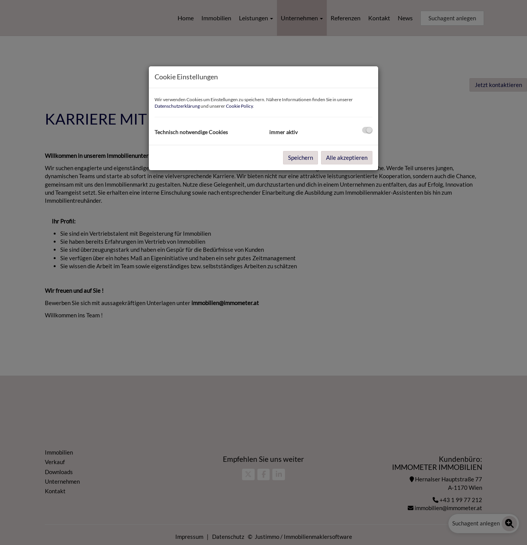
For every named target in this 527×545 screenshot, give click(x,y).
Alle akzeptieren (346, 157)
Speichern (300, 157)
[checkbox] (367, 130)
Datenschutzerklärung (177, 106)
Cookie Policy (239, 106)
